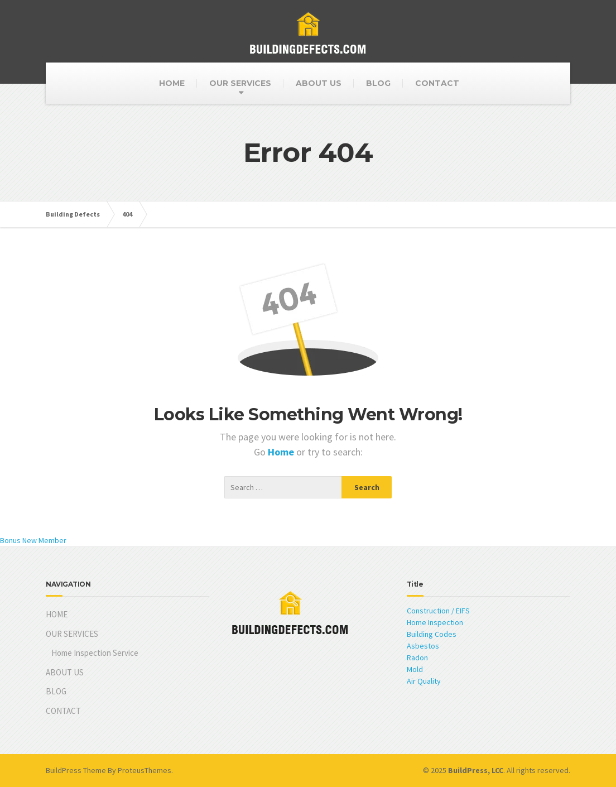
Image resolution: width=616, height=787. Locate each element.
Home (282, 451)
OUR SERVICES (240, 83)
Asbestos (423, 646)
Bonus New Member (33, 540)
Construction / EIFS (438, 611)
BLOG (378, 83)
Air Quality (424, 681)
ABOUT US (318, 83)
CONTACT (437, 83)
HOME (172, 83)
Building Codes (431, 634)
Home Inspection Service (94, 652)
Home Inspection (435, 622)
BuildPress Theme (76, 770)
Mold (415, 669)
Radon (417, 657)
